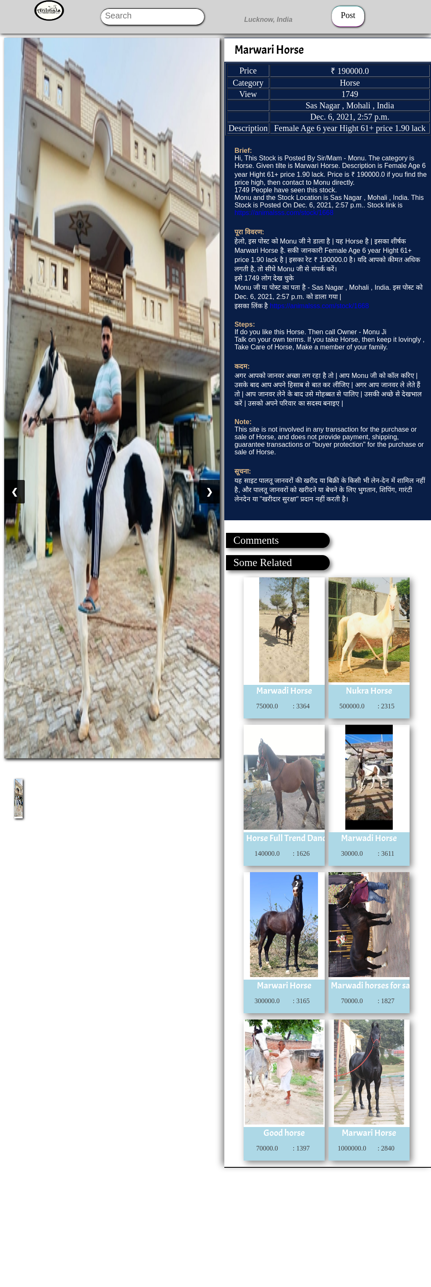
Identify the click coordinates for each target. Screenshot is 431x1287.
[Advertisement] (215, 1226)
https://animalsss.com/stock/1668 (284, 212)
